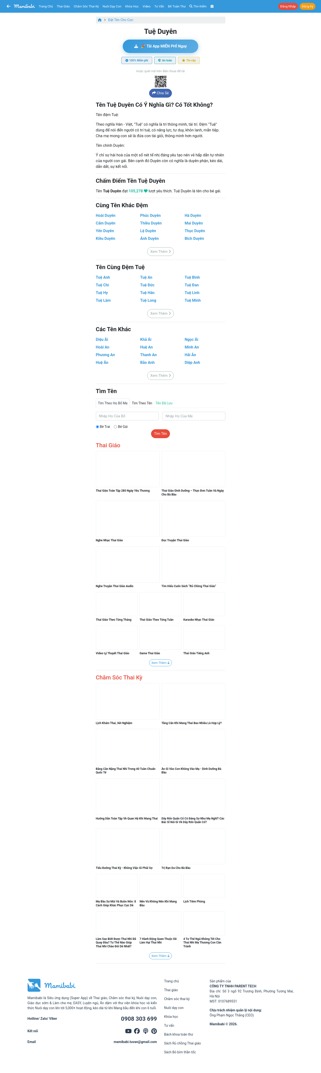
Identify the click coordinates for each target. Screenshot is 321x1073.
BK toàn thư (177, 6)
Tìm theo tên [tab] (142, 403)
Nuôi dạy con (112, 6)
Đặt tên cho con (120, 20)
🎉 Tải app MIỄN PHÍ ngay (160, 46)
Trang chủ (46, 6)
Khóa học (132, 6)
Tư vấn (159, 6)
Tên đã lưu (164, 403)
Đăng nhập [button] (288, 6)
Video (147, 6)
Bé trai (105, 427)
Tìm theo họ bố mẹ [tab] (113, 403)
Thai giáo (63, 6)
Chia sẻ (160, 93)
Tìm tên (160, 433)
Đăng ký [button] (307, 6)
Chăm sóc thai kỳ (86, 6)
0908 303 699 (139, 1018)
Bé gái (123, 427)
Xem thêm (160, 251)
